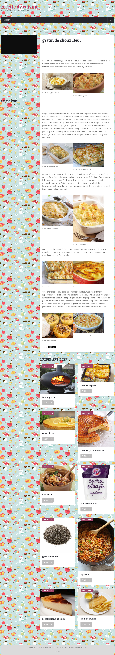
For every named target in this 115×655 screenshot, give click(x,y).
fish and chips (88, 618)
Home (45, 32)
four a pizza (48, 397)
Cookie (57, 652)
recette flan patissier (53, 619)
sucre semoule (89, 503)
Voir (48, 402)
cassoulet (47, 494)
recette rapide (88, 385)
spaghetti (86, 574)
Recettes (7, 20)
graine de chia (50, 556)
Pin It (44, 347)
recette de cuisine (19, 7)
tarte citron (48, 433)
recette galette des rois (93, 450)
